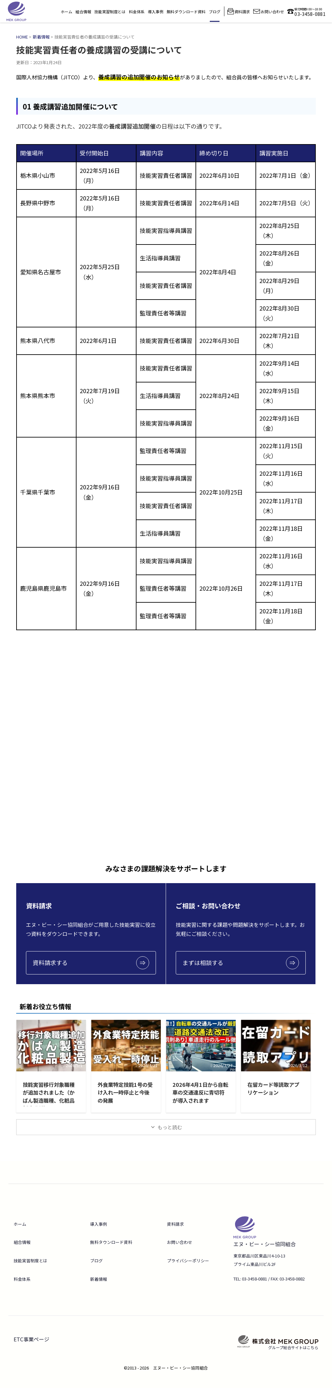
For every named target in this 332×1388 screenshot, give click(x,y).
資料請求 (175, 1224)
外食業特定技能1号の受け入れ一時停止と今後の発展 (125, 1092)
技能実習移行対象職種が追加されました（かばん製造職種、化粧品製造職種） (49, 1096)
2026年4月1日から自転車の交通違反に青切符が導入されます (199, 1092)
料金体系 (137, 11)
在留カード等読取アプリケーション (273, 1088)
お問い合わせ (179, 1242)
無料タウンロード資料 (111, 1242)
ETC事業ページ (31, 1339)
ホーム (66, 11)
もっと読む (170, 1127)
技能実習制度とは (109, 11)
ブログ (214, 11)
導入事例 (155, 11)
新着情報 (98, 1279)
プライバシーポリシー (188, 1260)
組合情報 (83, 11)
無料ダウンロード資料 (186, 11)
